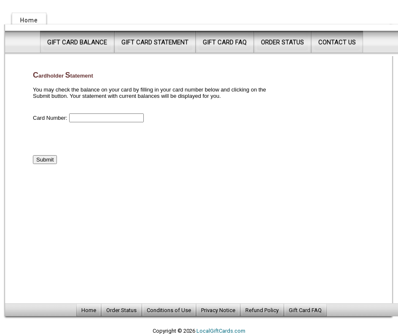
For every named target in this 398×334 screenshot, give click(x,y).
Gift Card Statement (154, 42)
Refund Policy (262, 310)
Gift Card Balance (77, 42)
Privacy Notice (218, 310)
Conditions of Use (169, 310)
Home (29, 20)
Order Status (282, 42)
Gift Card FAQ (225, 42)
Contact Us (337, 42)
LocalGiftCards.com (220, 331)
